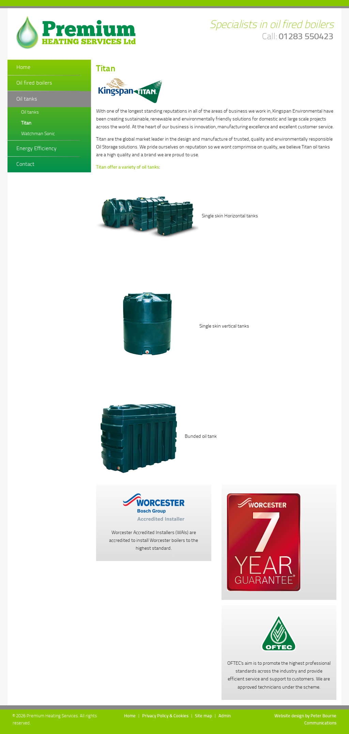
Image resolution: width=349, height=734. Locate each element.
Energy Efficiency (36, 149)
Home (23, 67)
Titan (26, 123)
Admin (224, 716)
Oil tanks (26, 99)
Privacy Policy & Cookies (165, 716)
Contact (25, 164)
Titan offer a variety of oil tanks (127, 167)
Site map (203, 716)
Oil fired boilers (34, 83)
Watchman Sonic (38, 133)
